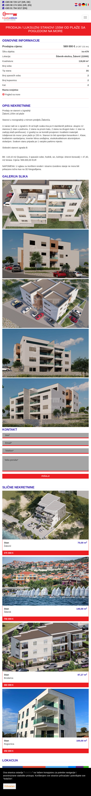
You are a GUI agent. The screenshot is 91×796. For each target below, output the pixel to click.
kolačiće (28, 772)
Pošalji (45, 476)
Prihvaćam (9, 786)
